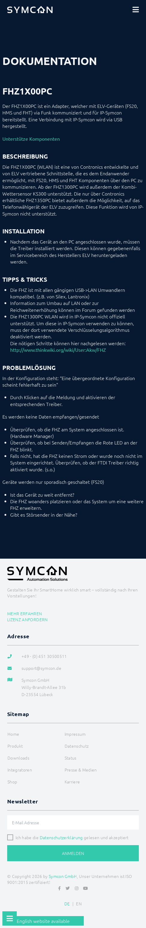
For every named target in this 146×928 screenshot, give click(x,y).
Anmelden (73, 853)
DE (67, 904)
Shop (12, 782)
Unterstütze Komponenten (31, 139)
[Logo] (30, 9)
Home (13, 734)
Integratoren (19, 770)
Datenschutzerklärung (61, 837)
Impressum (75, 734)
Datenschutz (77, 746)
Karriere (72, 782)
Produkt (15, 746)
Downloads (18, 758)
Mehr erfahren (24, 613)
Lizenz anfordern (27, 619)
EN (79, 904)
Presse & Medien (81, 770)
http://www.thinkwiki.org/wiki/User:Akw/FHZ (58, 350)
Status (71, 758)
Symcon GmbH (63, 876)
